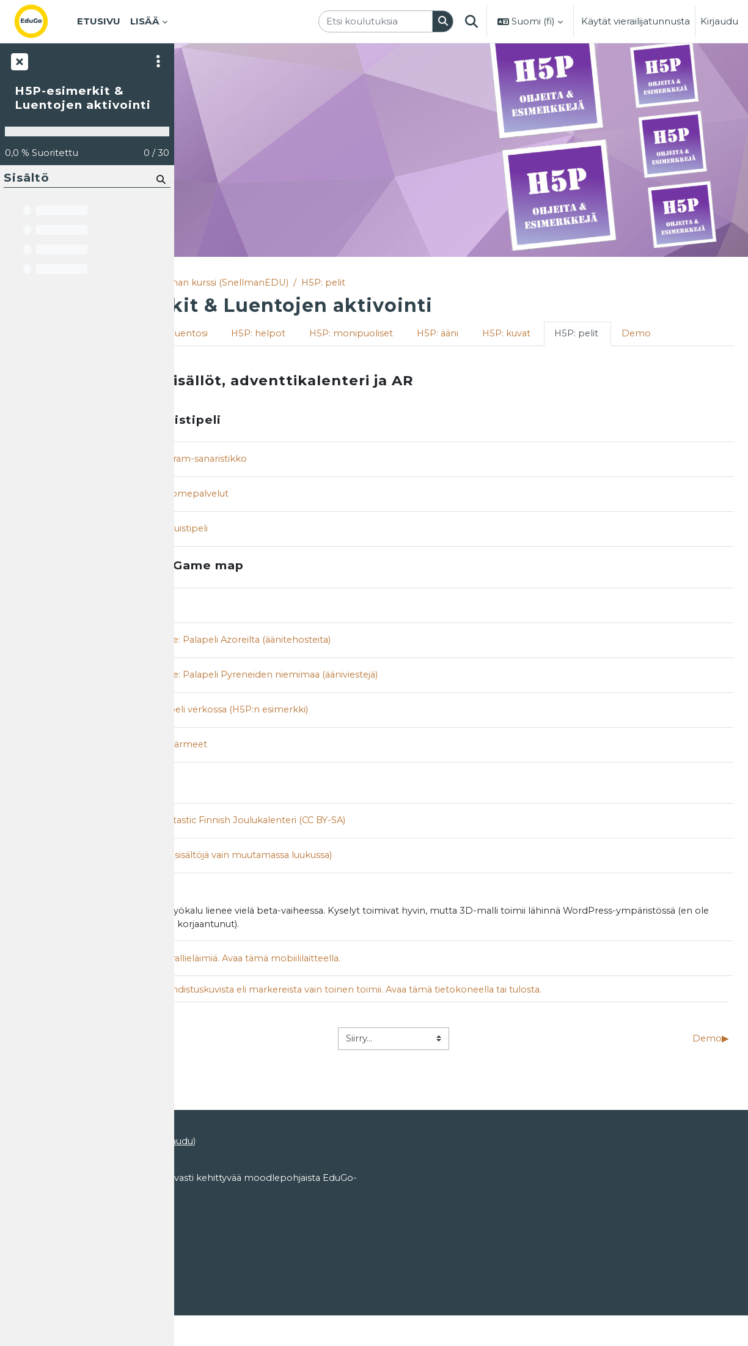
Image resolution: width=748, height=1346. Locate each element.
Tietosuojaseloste (223, 1290)
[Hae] (159, 179)
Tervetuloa (226, 334)
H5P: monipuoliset (492, 334)
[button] (471, 21)
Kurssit (250, 283)
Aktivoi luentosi (311, 334)
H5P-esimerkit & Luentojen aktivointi (83, 98)
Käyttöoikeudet (219, 1267)
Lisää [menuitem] (145, 21)
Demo (283, 358)
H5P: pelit (467, 283)
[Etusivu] (41, 21)
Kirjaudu (719, 21)
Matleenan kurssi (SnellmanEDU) (354, 283)
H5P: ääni (580, 334)
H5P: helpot (398, 334)
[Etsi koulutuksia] (375, 21)
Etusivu (205, 283)
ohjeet (292, 1183)
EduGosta (254, 1243)
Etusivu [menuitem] (98, 21)
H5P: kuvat (651, 334)
